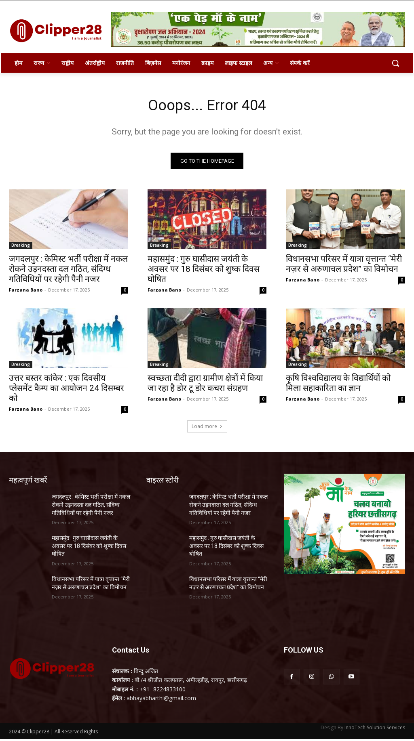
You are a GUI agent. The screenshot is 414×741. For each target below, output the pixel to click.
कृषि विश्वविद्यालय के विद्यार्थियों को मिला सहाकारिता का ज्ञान (338, 385)
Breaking (20, 247)
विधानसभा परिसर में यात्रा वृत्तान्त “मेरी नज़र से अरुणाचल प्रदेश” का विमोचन (344, 266)
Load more (207, 428)
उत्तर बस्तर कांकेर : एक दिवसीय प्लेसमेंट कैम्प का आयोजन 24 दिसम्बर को (66, 390)
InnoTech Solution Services (374, 729)
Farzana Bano (25, 292)
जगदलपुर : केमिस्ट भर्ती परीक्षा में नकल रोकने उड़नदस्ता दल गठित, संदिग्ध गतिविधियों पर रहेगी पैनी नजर (68, 271)
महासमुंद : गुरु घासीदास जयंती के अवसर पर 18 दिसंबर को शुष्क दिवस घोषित (204, 271)
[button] (395, 63)
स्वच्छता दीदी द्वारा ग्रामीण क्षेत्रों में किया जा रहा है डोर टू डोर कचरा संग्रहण (205, 385)
